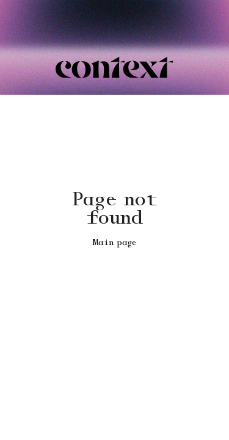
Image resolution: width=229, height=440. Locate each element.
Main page (114, 243)
